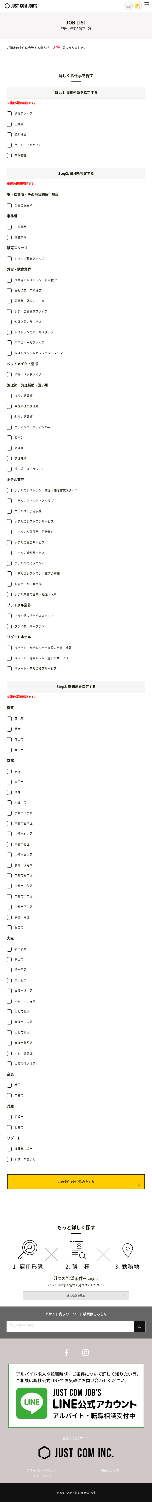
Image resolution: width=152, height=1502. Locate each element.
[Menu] (147, 6)
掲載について (110, 1470)
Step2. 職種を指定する (76, 173)
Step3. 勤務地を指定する (76, 686)
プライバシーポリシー (42, 1470)
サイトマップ (42, 1475)
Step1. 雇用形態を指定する (76, 92)
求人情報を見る (76, 1296)
